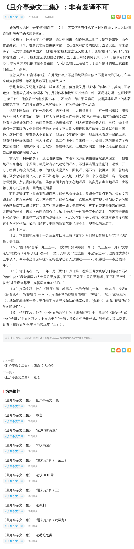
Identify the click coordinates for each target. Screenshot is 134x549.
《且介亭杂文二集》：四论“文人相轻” (28, 365)
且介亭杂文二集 (13, 17)
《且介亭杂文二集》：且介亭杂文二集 (31, 400)
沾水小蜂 (33, 17)
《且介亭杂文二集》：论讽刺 (24, 505)
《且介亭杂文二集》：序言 (22, 415)
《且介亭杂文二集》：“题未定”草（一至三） (35, 460)
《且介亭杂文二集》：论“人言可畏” (29, 475)
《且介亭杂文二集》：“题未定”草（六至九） (35, 520)
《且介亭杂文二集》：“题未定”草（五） (32, 490)
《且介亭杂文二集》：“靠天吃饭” (27, 445)
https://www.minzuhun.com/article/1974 (68, 337)
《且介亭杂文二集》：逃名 (21, 377)
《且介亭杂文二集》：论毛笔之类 (27, 535)
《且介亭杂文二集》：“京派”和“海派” (30, 430)
